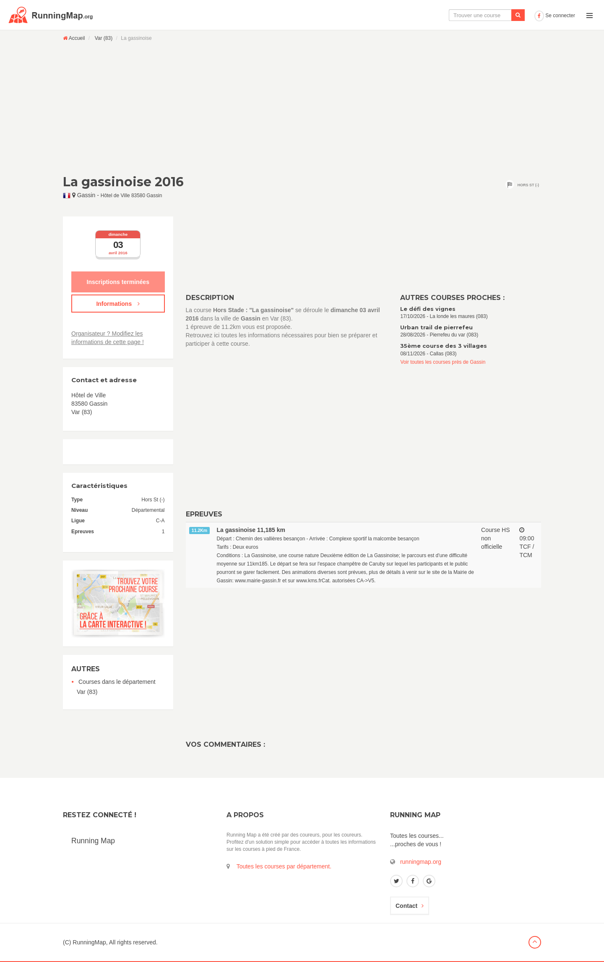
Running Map (93, 841)
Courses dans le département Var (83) (116, 686)
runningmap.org (420, 861)
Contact (410, 905)
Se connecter (554, 15)
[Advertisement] (302, 108)
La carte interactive (392, 15)
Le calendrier (447, 15)
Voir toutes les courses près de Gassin (442, 362)
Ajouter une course (502, 15)
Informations (118, 303)
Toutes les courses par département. (284, 866)
